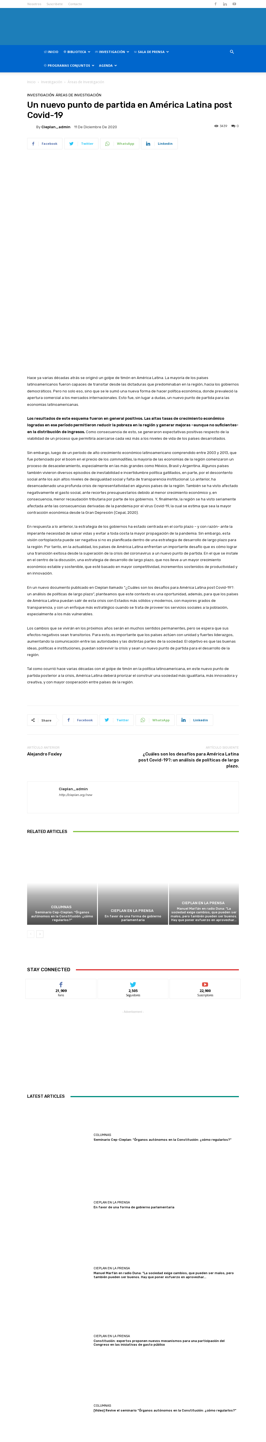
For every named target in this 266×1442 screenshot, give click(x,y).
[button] (232, 52)
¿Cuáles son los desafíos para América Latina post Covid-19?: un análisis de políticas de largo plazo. (188, 634)
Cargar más (133, 1326)
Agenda (108, 65)
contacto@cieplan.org (128, 1424)
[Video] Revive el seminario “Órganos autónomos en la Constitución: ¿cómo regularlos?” (165, 1286)
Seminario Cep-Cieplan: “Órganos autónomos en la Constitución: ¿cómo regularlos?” (62, 791)
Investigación (112, 52)
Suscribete (55, 4)
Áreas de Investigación (86, 82)
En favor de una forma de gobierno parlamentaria (133, 793)
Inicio (51, 52)
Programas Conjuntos (69, 65)
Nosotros (34, 4)
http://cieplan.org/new (75, 670)
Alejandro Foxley (44, 629)
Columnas (61, 782)
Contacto (75, 4)
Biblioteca (76, 52)
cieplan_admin (55, 127)
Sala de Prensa (151, 52)
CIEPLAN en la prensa (132, 786)
